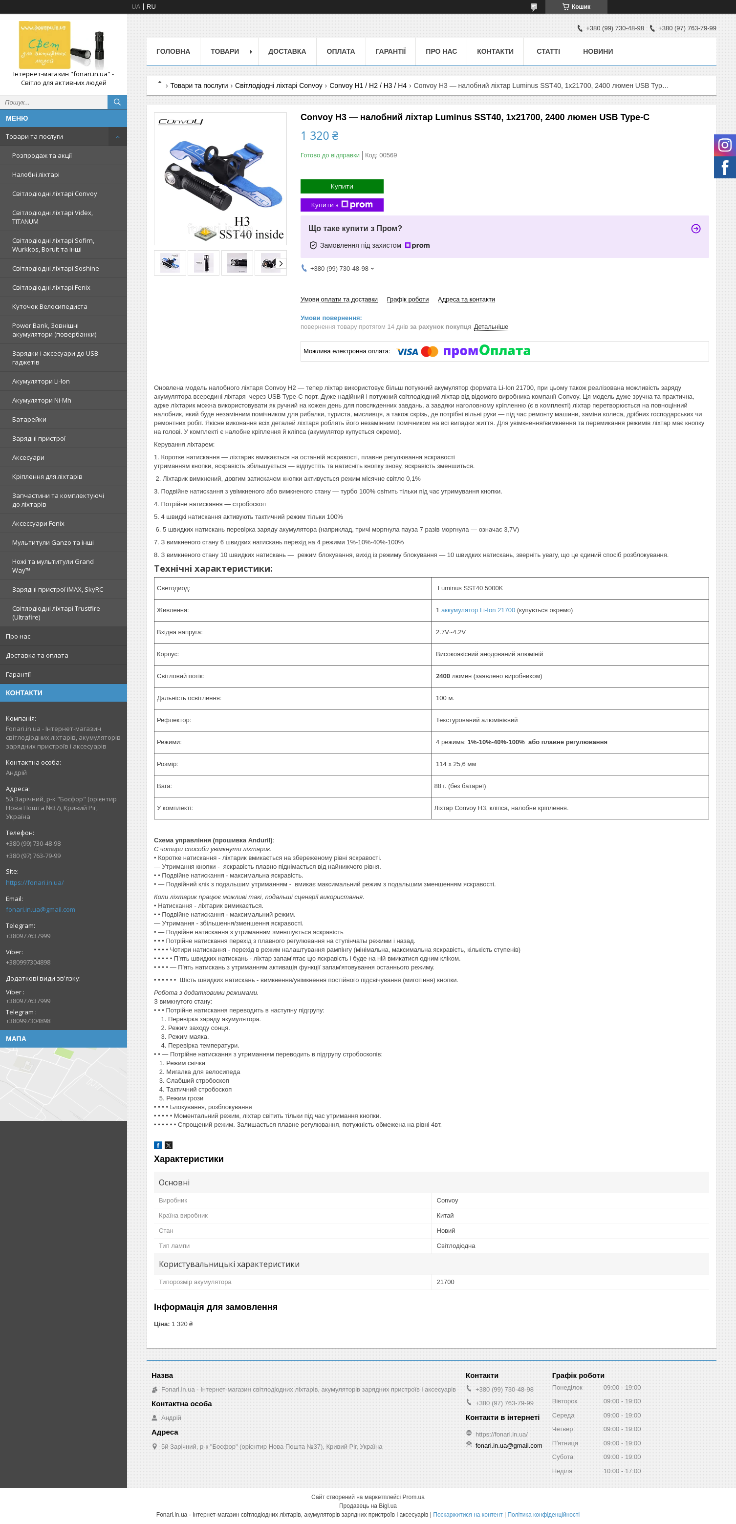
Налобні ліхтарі (36, 174)
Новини (598, 51)
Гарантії (18, 674)
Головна (173, 51)
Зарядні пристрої (38, 438)
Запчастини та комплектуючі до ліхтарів (58, 500)
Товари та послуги (34, 136)
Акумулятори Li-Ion (41, 381)
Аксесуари (28, 457)
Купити (342, 186)
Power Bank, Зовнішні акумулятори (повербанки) (54, 330)
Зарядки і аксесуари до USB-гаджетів (56, 357)
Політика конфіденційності (543, 1514)
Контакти (495, 51)
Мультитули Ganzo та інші (53, 542)
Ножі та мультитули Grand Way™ (53, 566)
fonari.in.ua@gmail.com (40, 909)
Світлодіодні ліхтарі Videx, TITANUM (52, 217)
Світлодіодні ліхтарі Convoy (54, 193)
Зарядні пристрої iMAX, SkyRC (57, 589)
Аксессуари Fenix (38, 523)
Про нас (18, 636)
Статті (548, 51)
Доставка (287, 51)
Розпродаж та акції (42, 155)
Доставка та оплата (37, 655)
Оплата (341, 51)
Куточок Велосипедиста (49, 306)
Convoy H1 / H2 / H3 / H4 (368, 85)
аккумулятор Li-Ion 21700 (478, 610)
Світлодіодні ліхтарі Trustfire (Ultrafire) (56, 613)
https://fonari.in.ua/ (35, 882)
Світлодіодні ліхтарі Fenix (51, 287)
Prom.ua (414, 1497)
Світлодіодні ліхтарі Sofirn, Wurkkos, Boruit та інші (53, 245)
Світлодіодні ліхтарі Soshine (55, 268)
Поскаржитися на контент (467, 1514)
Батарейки (29, 419)
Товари (225, 51)
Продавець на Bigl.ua (368, 1506)
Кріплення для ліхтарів (47, 476)
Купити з (342, 205)
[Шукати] (117, 102)
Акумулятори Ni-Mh (41, 400)
